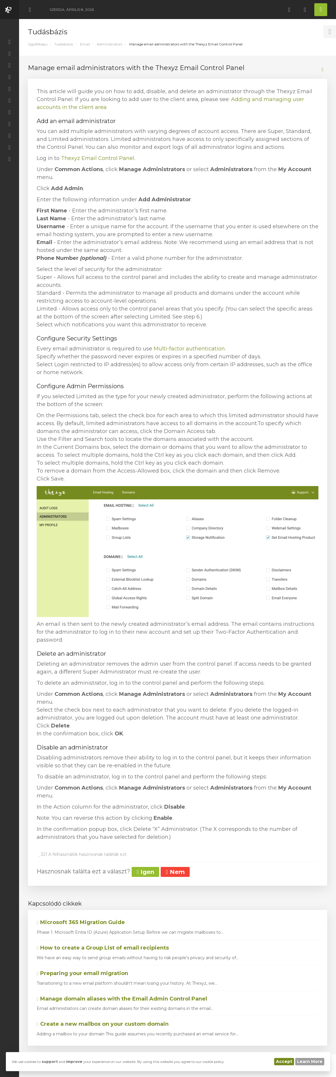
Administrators (109, 44)
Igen (145, 871)
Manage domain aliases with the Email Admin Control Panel (122, 999)
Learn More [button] (310, 1061)
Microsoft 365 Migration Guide (81, 922)
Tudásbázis (63, 44)
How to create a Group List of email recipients (103, 948)
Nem (175, 871)
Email (85, 44)
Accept (284, 1061)
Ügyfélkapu (37, 44)
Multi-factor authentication (189, 348)
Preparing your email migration (82, 973)
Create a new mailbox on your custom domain (103, 1024)
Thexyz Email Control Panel (97, 158)
